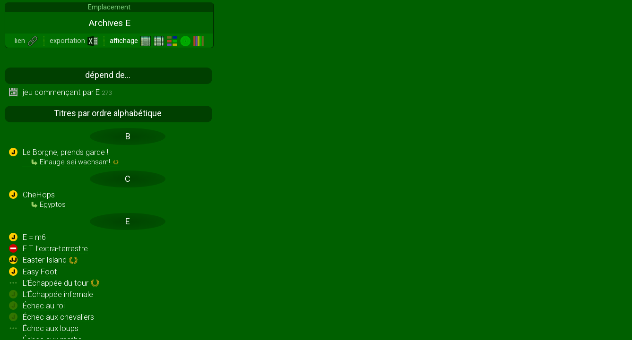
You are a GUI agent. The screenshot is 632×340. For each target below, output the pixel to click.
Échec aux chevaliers (58, 317)
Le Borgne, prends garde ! (71, 156)
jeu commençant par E (67, 92)
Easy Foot (40, 271)
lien (26, 40)
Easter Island (50, 260)
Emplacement (109, 7)
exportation (74, 40)
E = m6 (34, 237)
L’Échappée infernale (58, 294)
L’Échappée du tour (61, 283)
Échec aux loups (50, 328)
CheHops (44, 199)
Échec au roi (44, 305)
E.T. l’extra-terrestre (55, 248)
